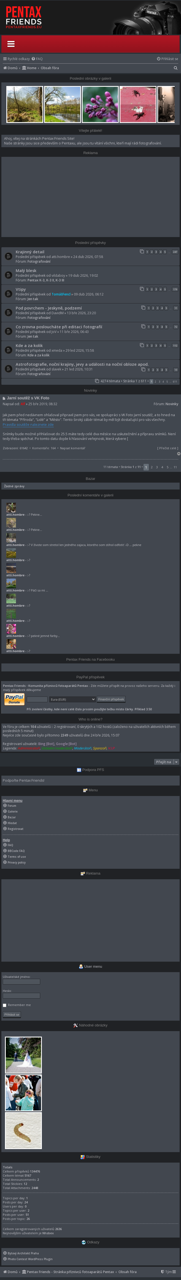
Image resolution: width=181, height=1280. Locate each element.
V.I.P (111, 748)
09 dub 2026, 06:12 (89, 294)
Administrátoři (29, 748)
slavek (56, 369)
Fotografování (39, 261)
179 (175, 289)
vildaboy (58, 275)
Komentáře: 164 (44, 448)
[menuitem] (37, 59)
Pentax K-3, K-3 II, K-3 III (46, 280)
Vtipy (21, 289)
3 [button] (159, 381)
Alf (23, 404)
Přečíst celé (167, 448)
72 (175, 327)
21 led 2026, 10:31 (78, 369)
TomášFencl (61, 294)
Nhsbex (48, 1233)
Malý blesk (26, 270)
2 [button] (155, 381)
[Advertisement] (90, 196)
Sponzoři (99, 748)
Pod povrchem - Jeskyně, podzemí (49, 308)
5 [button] (167, 381)
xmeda (57, 350)
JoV (54, 331)
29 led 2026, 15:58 (80, 350)
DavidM (58, 313)
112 (175, 345)
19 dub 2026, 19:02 (83, 275)
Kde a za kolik (29, 345)
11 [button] (175, 467)
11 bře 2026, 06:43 (74, 331)
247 (175, 252)
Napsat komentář (72, 448)
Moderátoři (82, 748)
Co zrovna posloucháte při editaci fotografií (59, 326)
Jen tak (33, 299)
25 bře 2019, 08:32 (42, 404)
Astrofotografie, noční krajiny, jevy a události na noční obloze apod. (82, 364)
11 (175, 308)
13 (175, 370)
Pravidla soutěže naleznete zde (28, 424)
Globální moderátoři (56, 748)
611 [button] (175, 381)
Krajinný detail (30, 251)
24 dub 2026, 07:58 (88, 256)
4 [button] (163, 381)
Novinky (172, 404)
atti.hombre (61, 256)
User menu (90, 966)
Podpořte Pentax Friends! (23, 780)
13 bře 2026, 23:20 (81, 313)
